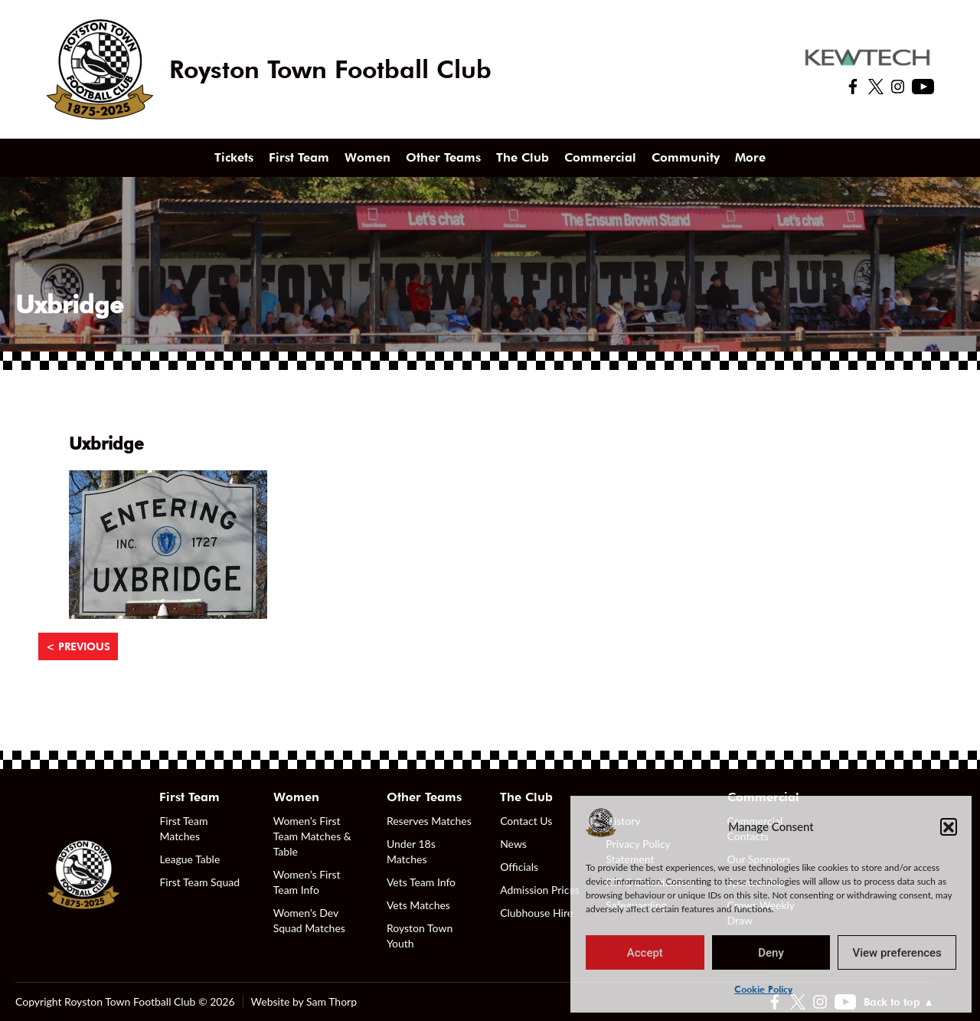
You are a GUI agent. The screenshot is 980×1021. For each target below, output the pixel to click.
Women (367, 157)
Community (686, 157)
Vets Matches (418, 904)
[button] (948, 826)
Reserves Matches (429, 820)
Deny (771, 953)
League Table (189, 859)
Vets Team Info (421, 881)
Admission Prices (540, 889)
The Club (522, 157)
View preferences (897, 953)
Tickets (233, 157)
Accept (645, 953)
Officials (519, 866)
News (513, 843)
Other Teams (443, 157)
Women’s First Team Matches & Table (312, 836)
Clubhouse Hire (536, 912)
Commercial (600, 157)
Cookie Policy (763, 989)
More (750, 157)
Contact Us (526, 820)
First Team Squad (199, 881)
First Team (299, 157)
